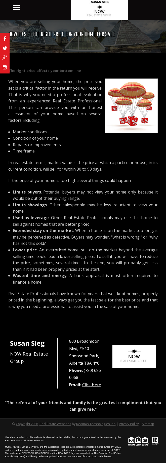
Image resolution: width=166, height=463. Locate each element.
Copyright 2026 (27, 423)
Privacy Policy (129, 423)
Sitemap (148, 423)
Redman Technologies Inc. (96, 423)
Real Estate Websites (55, 423)
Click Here (91, 385)
